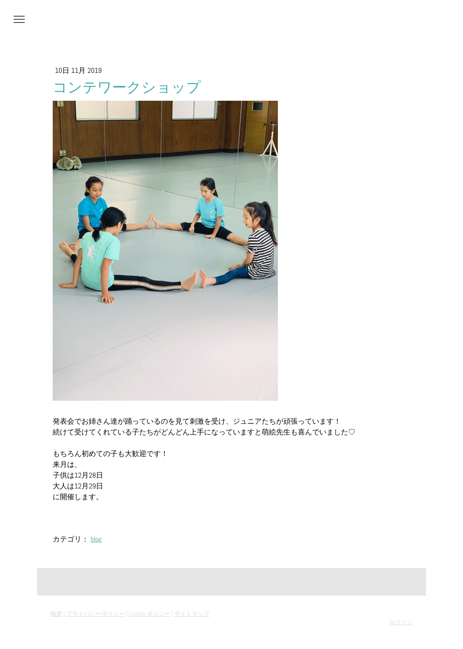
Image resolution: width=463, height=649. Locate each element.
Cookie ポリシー (149, 614)
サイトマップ (191, 614)
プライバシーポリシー (95, 614)
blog (96, 539)
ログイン (401, 622)
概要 (56, 614)
